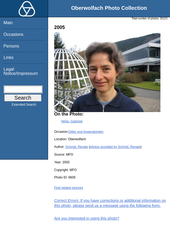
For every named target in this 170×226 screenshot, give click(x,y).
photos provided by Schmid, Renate (115, 147)
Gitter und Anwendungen (85, 132)
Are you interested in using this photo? (86, 218)
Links (8, 57)
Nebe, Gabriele (72, 121)
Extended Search (24, 105)
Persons (11, 46)
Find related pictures (68, 188)
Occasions (13, 34)
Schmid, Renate (76, 147)
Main (8, 22)
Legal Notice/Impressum (20, 71)
